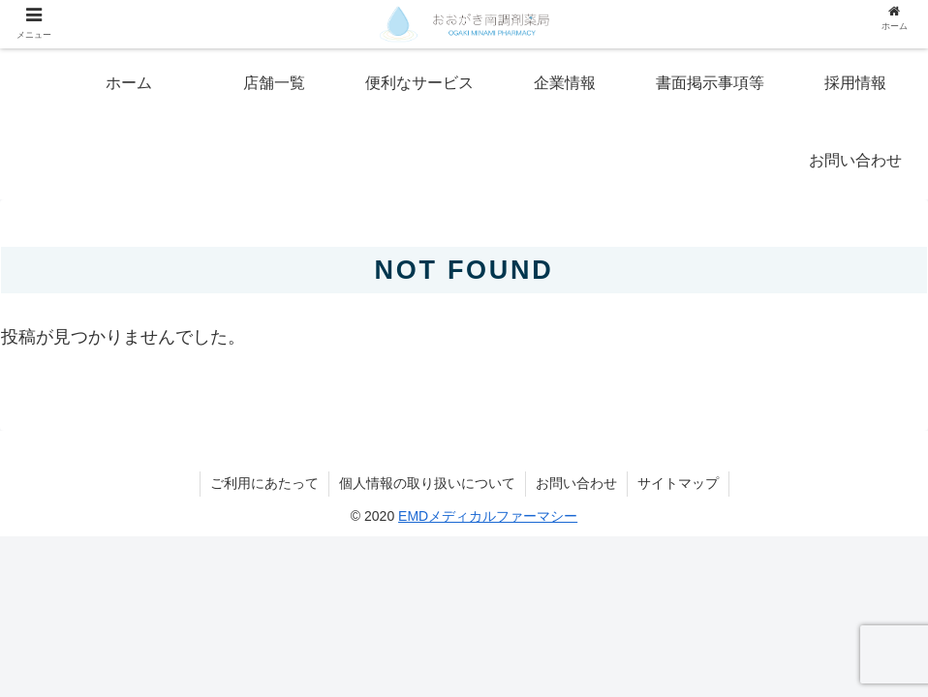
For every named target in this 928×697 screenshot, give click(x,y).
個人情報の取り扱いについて (427, 483)
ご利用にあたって (264, 483)
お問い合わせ (576, 483)
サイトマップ (678, 483)
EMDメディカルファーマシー (487, 516)
